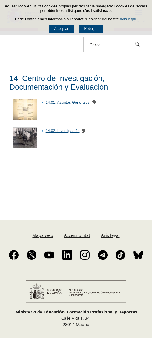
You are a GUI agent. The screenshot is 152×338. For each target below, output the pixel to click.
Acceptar (61, 29)
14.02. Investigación (63, 131)
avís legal (128, 19)
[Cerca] (137, 44)
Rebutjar (91, 29)
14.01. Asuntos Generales (68, 102)
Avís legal (110, 235)
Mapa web (42, 235)
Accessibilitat (77, 235)
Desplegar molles (9, 63)
